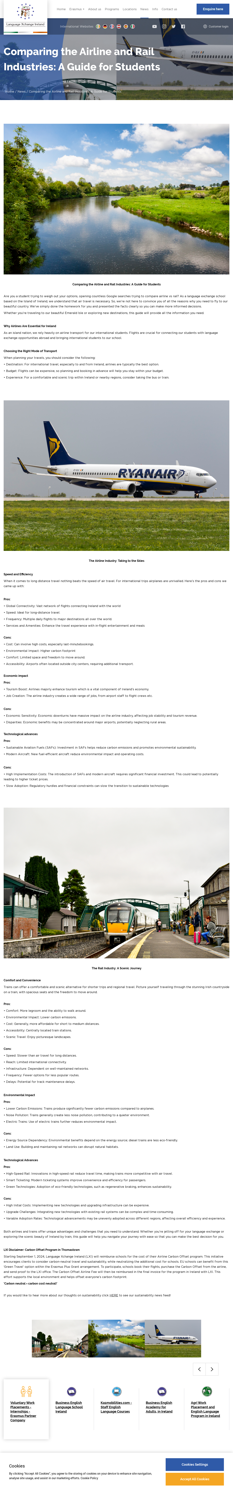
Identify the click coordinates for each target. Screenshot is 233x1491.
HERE (114, 1295)
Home (9, 91)
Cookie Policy (89, 1478)
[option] (60, 1338)
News (21, 91)
